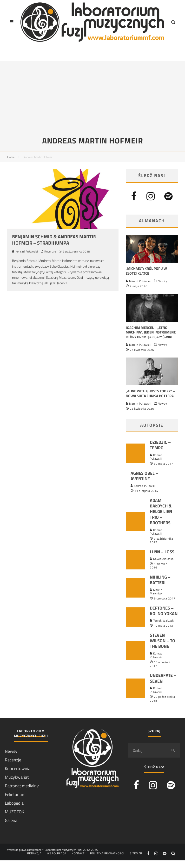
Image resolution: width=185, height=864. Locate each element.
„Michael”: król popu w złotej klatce (146, 271)
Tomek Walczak (162, 620)
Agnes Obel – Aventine (144, 476)
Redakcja (34, 853)
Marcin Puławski (139, 281)
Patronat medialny (22, 786)
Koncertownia (17, 768)
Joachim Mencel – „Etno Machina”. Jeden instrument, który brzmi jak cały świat (151, 332)
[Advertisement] (92, 94)
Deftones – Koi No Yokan (164, 611)
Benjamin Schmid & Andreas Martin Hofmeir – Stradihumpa (54, 240)
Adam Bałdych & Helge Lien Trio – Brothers (161, 511)
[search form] (147, 750)
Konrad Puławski (25, 251)
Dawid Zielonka (162, 558)
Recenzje (50, 251)
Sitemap (136, 853)
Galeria (11, 820)
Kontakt (78, 853)
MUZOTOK (14, 811)
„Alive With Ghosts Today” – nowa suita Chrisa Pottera (150, 393)
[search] (173, 750)
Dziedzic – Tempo (160, 445)
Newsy (162, 281)
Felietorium (15, 794)
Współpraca (56, 853)
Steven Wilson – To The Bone (162, 641)
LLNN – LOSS (162, 552)
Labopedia (14, 803)
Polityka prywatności (107, 853)
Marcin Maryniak (156, 591)
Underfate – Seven (163, 678)
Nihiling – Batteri (160, 580)
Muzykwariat (17, 777)
